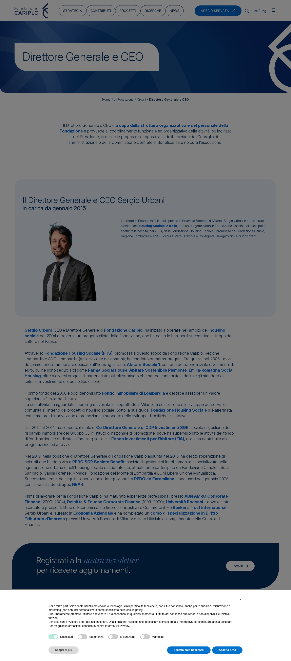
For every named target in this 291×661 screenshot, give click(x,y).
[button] (240, 599)
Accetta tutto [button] (227, 650)
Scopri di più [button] (63, 650)
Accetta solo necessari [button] (189, 650)
